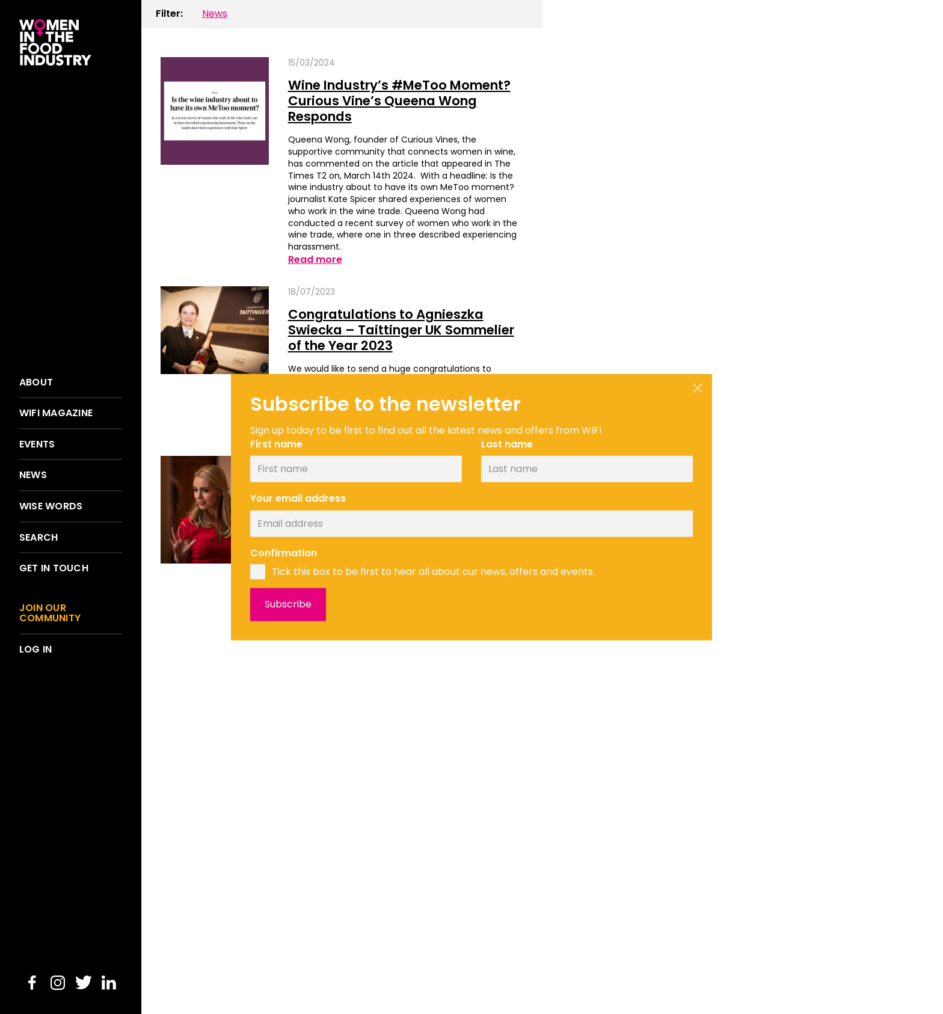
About (36, 382)
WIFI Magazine (56, 413)
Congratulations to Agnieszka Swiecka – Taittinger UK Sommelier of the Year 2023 (392, 332)
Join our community (50, 613)
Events (37, 444)
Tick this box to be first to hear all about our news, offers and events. (433, 571)
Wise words (50, 506)
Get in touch (53, 568)
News (33, 475)
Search (38, 537)
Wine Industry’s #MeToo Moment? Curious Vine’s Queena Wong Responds (401, 101)
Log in (35, 649)
